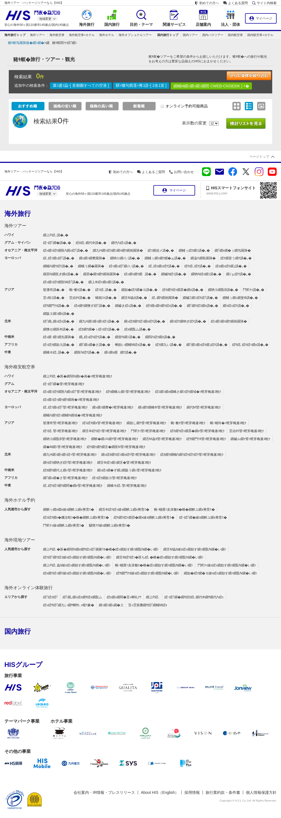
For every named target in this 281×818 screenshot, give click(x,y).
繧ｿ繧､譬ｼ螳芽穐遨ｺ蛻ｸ (60, 431)
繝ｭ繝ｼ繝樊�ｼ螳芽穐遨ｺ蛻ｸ (112, 407)
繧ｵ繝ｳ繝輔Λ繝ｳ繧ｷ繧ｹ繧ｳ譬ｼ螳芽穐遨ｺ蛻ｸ (191, 455)
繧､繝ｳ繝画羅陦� (165, 298)
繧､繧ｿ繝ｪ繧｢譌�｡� (58, 258)
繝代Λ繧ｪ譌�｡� (123, 243)
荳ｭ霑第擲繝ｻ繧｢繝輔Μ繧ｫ (147, 605)
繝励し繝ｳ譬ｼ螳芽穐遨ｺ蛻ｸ (146, 423)
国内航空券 (235, 35)
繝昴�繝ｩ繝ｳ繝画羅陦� (101, 274)
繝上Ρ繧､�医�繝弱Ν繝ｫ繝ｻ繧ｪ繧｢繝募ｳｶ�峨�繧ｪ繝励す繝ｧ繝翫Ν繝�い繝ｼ (101, 549)
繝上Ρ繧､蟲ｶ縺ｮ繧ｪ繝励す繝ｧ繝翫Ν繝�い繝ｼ (76, 565)
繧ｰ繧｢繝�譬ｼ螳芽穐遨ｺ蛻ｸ (63, 384)
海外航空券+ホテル (82, 35)
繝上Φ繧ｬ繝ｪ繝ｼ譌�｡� (106, 282)
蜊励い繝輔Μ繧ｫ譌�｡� (133, 345)
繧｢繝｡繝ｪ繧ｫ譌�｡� (58, 321)
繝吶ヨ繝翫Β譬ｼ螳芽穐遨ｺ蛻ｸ (64, 439)
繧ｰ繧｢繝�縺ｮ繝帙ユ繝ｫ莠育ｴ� (203, 517)
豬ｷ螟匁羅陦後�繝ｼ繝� (26, 43)
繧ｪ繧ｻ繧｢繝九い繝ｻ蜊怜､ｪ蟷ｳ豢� (68, 605)
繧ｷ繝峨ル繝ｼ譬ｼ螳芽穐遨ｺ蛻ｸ (128, 392)
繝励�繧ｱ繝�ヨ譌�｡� (139, 290)
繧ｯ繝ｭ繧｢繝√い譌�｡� (126, 266)
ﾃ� (246, 86)
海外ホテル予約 (19, 500)
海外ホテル (106, 35)
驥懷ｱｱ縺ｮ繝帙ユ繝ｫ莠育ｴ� (109, 525)
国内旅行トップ (167, 35)
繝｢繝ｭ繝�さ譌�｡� (94, 345)
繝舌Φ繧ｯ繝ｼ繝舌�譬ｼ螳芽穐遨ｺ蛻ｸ (124, 462)
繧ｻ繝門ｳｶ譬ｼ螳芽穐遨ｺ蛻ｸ (206, 439)
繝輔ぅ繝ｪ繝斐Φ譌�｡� (240, 298)
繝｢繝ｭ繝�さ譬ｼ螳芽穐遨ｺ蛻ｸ (65, 478)
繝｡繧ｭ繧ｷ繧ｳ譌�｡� (94, 337)
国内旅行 (17, 631)
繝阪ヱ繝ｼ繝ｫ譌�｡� (58, 314)
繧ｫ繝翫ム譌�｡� (137, 329)
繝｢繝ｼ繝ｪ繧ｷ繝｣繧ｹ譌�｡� (206, 345)
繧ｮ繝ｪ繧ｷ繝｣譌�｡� (231, 266)
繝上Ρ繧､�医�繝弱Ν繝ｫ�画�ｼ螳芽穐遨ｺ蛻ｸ (77, 376)
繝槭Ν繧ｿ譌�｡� (174, 274)
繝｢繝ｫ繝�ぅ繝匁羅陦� (233, 250)
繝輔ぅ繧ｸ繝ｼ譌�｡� (194, 250)
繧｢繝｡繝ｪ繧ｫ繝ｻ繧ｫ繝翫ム (82, 597)
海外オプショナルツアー (135, 35)
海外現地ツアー (19, 540)
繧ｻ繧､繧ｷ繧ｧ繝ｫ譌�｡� (250, 345)
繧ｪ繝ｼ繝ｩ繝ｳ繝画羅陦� (229, 321)
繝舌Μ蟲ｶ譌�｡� (134, 298)
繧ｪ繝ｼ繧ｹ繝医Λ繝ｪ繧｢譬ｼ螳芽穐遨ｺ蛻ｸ (72, 392)
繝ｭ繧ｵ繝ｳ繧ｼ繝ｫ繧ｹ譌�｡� (144, 321)
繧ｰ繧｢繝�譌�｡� (57, 243)
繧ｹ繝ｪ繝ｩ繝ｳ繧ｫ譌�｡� (164, 306)
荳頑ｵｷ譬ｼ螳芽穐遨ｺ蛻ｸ (246, 431)
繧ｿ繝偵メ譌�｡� (161, 250)
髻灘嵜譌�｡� (53, 290)
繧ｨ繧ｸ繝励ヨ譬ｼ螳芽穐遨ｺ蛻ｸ (114, 478)
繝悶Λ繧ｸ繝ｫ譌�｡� (160, 337)
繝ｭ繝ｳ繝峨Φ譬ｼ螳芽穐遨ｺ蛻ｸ (160, 407)
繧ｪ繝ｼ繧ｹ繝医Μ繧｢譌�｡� (63, 282)
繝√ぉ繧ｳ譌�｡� (238, 274)
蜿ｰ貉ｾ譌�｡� (80, 290)
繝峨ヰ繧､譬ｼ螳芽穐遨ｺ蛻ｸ (127, 486)
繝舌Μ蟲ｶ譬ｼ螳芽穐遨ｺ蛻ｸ (162, 439)
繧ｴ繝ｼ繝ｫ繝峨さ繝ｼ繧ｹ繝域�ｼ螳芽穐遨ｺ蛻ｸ (188, 392)
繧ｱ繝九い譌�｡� (168, 345)
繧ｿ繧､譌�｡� (106, 290)
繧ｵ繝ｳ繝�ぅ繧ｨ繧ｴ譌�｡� (99, 329)
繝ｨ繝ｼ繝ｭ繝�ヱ (111, 605)
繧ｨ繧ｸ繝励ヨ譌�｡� (58, 345)
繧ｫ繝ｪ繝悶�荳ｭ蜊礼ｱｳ (124, 597)
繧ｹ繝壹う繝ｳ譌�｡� (236, 258)
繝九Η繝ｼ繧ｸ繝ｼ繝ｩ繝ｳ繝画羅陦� (118, 250)
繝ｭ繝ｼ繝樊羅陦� (92, 258)
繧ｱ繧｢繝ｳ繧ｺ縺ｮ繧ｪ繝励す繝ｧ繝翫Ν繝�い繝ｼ (77, 557)
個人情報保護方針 (261, 792)
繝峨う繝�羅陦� (91, 266)
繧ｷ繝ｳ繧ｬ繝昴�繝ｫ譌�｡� (182, 290)
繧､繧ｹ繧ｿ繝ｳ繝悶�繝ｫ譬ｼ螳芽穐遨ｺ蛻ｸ (72, 486)
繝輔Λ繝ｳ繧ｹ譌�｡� (58, 266)
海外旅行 (17, 213)
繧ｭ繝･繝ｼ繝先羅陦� (58, 337)
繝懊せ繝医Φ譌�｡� (58, 329)
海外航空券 (56, 35)
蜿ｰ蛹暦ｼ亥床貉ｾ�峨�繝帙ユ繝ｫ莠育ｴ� (184, 509)
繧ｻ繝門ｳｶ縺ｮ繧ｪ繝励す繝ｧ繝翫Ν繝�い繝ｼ (147, 573)
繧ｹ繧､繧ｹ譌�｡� (197, 266)
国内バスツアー (212, 35)
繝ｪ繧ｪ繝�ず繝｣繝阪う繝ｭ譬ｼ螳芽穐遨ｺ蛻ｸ (129, 470)
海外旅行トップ (15, 35)
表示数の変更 (194, 123)
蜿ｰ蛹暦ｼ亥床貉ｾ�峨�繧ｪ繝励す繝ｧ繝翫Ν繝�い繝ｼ (154, 565)
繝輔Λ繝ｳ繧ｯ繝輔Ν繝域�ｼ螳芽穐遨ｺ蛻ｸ (72, 415)
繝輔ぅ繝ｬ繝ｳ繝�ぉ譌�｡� (165, 258)
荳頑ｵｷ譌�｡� (80, 298)
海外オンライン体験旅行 (28, 587)
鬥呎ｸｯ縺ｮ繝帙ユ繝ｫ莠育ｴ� (63, 525)
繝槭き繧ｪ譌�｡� (128, 306)
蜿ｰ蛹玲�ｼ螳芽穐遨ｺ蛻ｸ (228, 423)
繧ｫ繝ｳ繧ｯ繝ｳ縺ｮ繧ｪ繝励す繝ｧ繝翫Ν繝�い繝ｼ (77, 573)
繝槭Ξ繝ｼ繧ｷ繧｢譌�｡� (200, 298)
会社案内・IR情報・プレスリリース (104, 792)
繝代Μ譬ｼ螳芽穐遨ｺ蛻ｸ (204, 407)
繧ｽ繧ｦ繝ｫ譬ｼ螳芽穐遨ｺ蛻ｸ (102, 423)
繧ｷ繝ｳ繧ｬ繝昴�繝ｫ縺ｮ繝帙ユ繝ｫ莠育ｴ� (144, 517)
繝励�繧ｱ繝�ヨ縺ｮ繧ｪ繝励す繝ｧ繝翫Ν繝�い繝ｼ (220, 573)
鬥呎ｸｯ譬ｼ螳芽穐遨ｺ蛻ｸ (148, 431)
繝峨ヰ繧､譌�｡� (56, 352)
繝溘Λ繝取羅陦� (203, 258)
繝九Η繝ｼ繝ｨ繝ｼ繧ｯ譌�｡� (99, 321)
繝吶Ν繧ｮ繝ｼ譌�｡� (206, 274)
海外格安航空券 (19, 367)
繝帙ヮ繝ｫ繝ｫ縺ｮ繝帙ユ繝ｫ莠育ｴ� (68, 509)
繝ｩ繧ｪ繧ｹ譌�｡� (236, 306)
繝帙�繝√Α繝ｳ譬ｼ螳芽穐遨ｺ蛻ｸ (114, 439)
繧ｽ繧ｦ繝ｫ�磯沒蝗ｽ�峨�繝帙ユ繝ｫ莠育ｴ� (76, 517)
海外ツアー (37, 35)
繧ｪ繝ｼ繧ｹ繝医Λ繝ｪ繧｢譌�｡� (65, 250)
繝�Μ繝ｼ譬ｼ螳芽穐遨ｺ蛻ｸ (62, 447)
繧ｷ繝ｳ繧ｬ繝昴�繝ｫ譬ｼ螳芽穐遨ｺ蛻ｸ (197, 431)
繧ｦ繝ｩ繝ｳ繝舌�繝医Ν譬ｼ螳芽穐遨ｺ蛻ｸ (116, 447)
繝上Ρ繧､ (153, 597)
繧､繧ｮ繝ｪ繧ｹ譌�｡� (164, 266)
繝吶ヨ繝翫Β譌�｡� (223, 290)
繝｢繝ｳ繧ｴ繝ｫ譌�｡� (202, 306)
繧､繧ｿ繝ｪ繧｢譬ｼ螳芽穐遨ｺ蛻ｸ (65, 407)
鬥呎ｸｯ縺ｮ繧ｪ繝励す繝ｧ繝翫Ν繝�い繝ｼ (227, 565)
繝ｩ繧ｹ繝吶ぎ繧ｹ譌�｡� (188, 321)
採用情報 (192, 792)
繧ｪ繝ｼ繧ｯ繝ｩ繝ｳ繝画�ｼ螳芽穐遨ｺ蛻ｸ (71, 400)
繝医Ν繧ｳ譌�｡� (87, 352)
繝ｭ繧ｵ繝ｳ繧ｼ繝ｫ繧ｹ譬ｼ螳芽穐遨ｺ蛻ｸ (128, 455)
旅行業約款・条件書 (223, 792)
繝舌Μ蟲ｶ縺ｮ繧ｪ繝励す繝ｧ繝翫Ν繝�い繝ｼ (194, 549)
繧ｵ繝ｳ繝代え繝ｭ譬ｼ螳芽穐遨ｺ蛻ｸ (67, 470)
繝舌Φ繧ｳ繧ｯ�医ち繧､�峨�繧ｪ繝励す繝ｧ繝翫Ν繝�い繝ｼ (159, 557)
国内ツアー (190, 35)
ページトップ (259, 156)
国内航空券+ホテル (260, 35)
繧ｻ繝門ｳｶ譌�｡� (56, 306)
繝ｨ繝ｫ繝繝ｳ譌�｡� (120, 352)
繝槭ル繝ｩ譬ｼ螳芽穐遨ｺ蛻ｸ (250, 439)
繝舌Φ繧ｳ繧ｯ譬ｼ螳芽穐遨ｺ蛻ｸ (104, 431)
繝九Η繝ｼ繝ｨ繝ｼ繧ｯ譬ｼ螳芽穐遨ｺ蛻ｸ (70, 455)
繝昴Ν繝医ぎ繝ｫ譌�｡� (60, 274)
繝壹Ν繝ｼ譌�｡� (127, 337)
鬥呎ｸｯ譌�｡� (253, 290)
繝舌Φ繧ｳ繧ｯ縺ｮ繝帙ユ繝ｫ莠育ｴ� (124, 509)
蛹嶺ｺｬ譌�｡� (106, 298)
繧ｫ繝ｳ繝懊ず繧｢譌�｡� (92, 306)
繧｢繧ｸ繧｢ (50, 597)
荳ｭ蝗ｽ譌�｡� (53, 298)
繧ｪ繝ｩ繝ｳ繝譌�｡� (140, 274)
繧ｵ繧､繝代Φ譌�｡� (91, 243)
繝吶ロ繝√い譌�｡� (125, 258)
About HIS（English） (160, 792)
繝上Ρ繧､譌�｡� (55, 235)
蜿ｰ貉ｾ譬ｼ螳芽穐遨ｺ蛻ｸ (188, 423)
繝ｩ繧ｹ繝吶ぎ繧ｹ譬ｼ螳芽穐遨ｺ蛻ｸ (67, 462)
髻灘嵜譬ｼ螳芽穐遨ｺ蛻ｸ (60, 423)
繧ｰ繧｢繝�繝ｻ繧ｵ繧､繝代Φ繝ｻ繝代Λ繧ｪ (194, 597)
